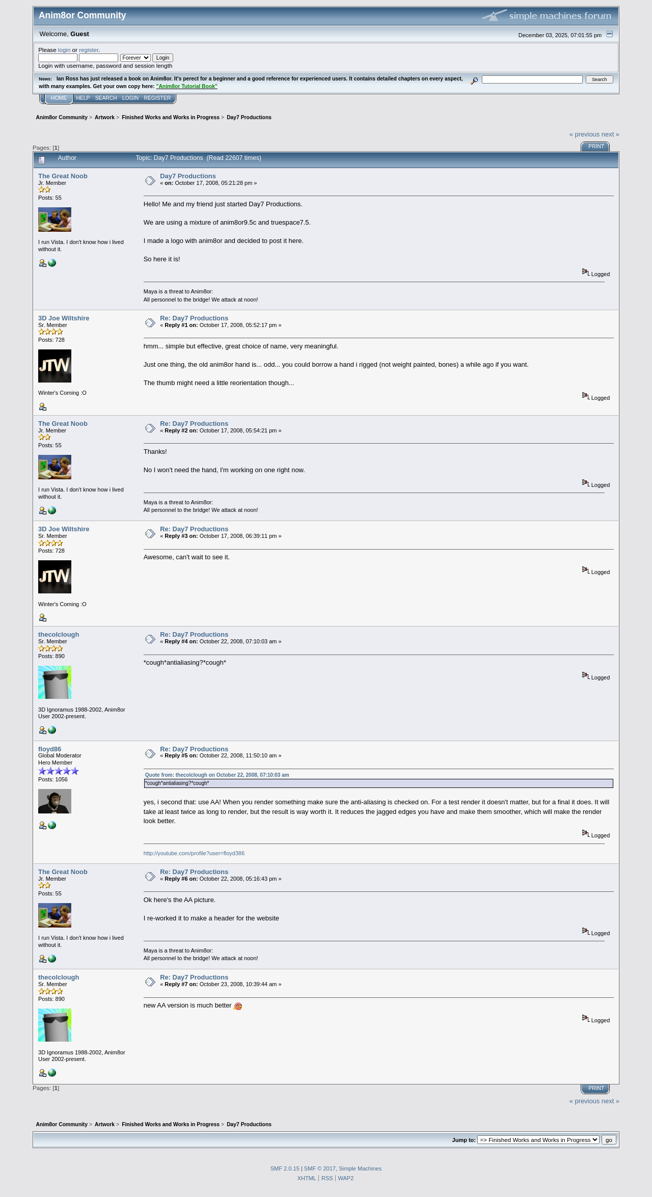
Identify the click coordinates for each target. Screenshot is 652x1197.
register (88, 49)
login (64, 49)
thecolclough (58, 634)
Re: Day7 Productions (194, 318)
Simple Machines (360, 1168)
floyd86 (49, 749)
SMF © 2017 (320, 1168)
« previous (584, 134)
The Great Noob (63, 176)
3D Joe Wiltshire (63, 318)
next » (610, 134)
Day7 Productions (188, 176)
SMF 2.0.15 (285, 1168)
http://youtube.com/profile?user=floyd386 (194, 853)
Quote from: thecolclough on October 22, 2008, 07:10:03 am (217, 775)
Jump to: (464, 1140)
